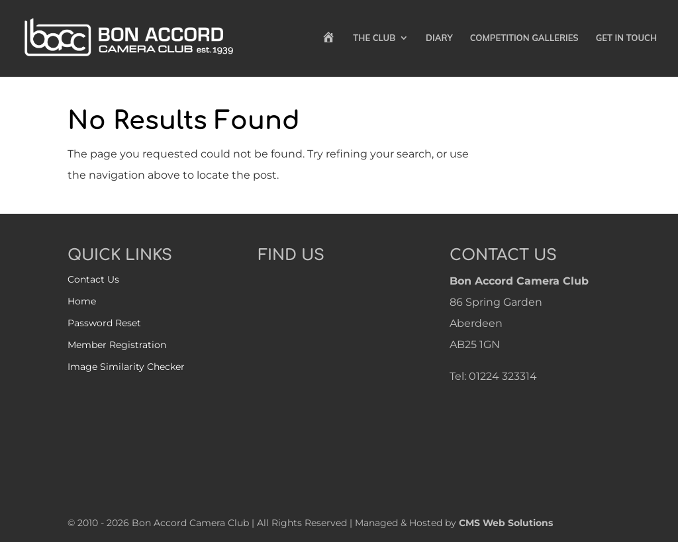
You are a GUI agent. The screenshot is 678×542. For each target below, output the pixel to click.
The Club (374, 38)
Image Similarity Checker (126, 367)
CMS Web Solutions (506, 523)
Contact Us (93, 279)
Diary (439, 38)
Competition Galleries (524, 38)
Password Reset (104, 323)
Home (82, 301)
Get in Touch (626, 38)
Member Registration (117, 345)
